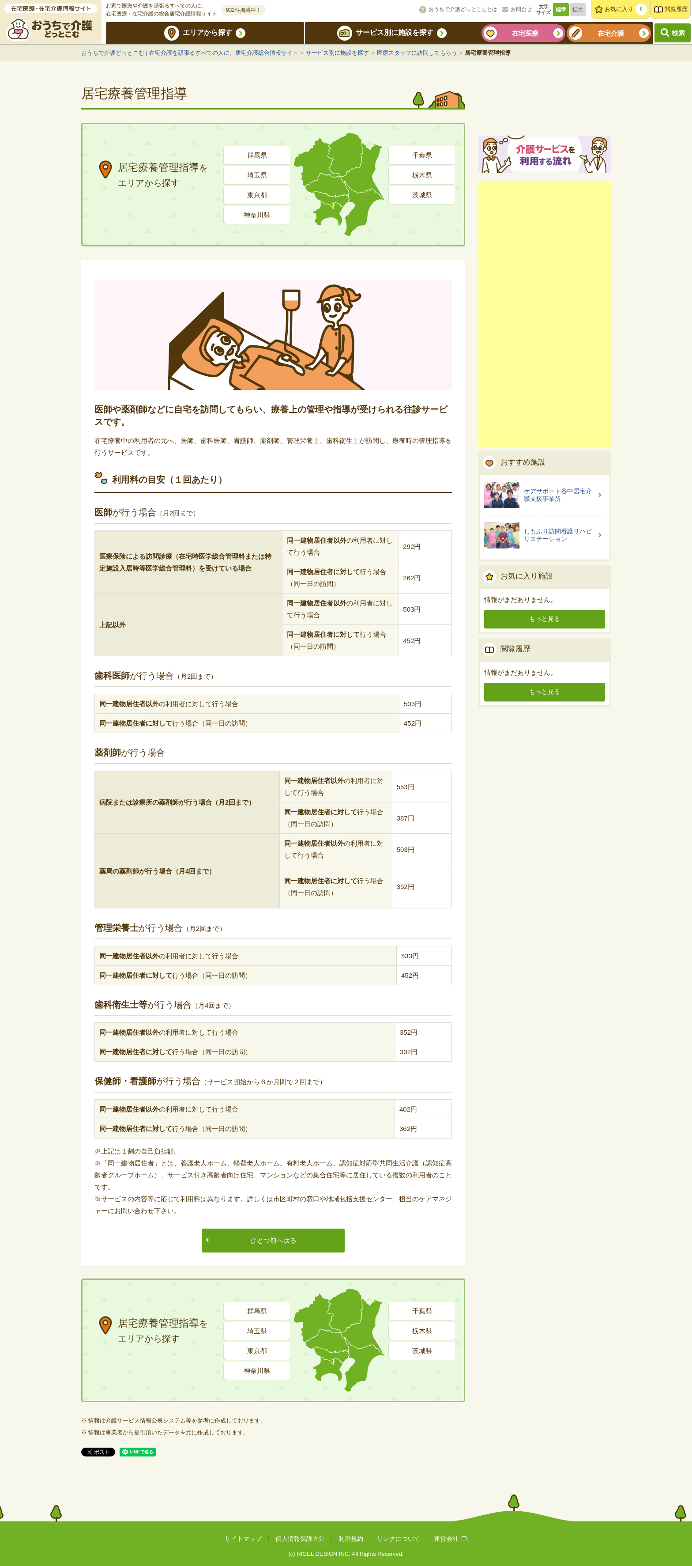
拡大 (577, 10)
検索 (678, 33)
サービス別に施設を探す (394, 32)
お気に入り (626, 9)
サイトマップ (243, 1538)
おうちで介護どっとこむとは (463, 9)
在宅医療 (525, 33)
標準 (561, 10)
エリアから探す (207, 32)
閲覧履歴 (676, 9)
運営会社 (450, 1538)
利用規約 (350, 1538)
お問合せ (521, 9)
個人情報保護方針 (300, 1538)
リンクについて (398, 1538)
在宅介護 (611, 33)
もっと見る (544, 721)
